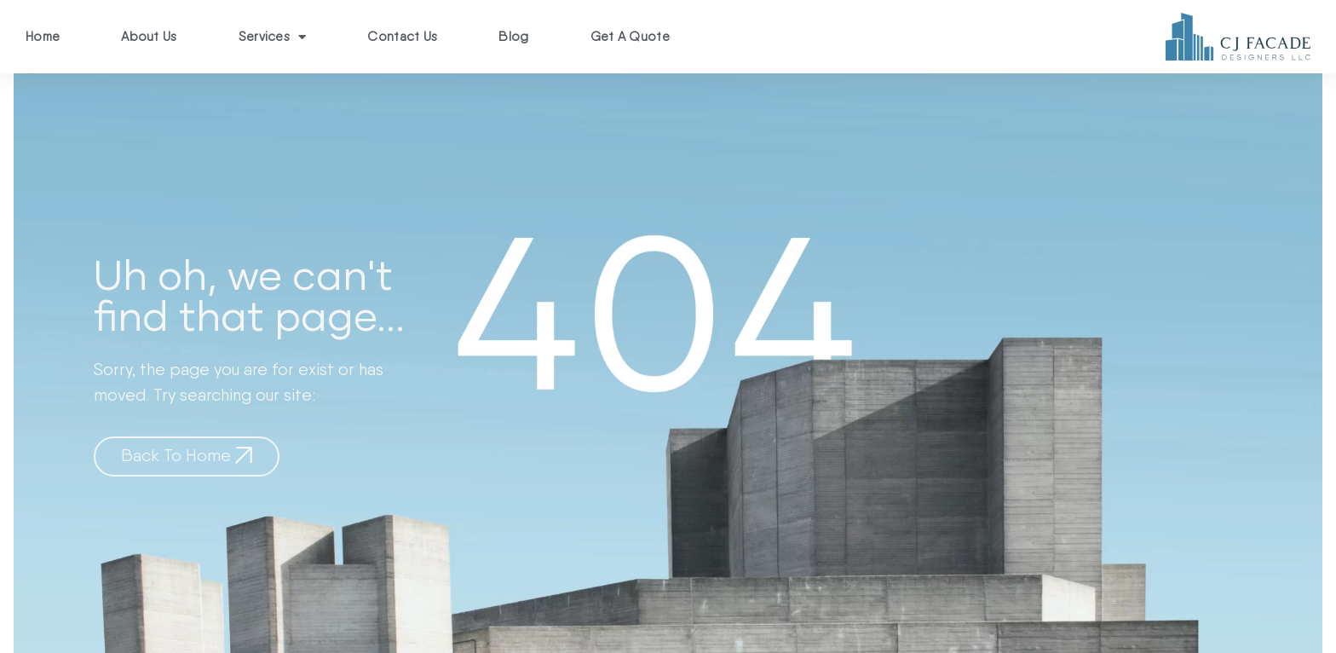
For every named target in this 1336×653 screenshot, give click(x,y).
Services (273, 37)
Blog (513, 36)
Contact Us (402, 36)
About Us (148, 36)
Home (43, 36)
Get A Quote (630, 36)
